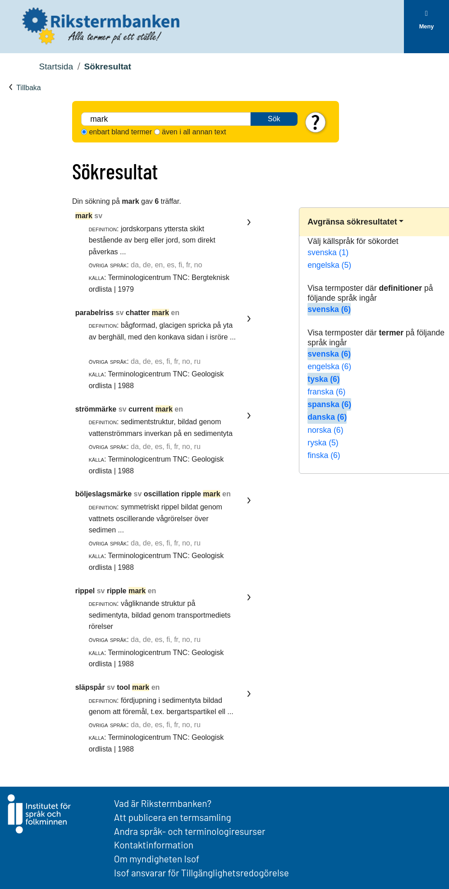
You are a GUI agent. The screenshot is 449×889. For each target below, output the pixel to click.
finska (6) (323, 455)
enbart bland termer (120, 132)
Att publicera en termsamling (172, 817)
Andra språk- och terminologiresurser (190, 831)
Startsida (56, 66)
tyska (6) (323, 379)
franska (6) (326, 391)
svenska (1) (327, 252)
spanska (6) (329, 404)
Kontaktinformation (153, 844)
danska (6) (327, 417)
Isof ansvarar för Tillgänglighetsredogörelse (201, 872)
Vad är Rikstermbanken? (162, 803)
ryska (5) (322, 442)
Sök (274, 119)
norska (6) (325, 430)
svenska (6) (329, 309)
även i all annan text (194, 132)
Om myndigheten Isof (156, 858)
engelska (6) (329, 366)
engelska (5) (329, 265)
